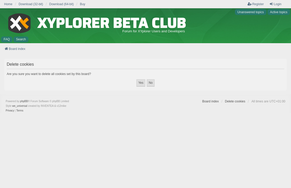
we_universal (19, 105)
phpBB (24, 101)
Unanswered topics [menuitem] (251, 12)
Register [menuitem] (256, 4)
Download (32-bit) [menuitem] (31, 4)
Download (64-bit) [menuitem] (61, 4)
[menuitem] (10, 110)
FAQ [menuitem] (7, 39)
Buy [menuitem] (82, 4)
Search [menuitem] (21, 39)
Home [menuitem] (8, 4)
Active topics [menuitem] (278, 12)
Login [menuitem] (275, 4)
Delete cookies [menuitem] (235, 101)
